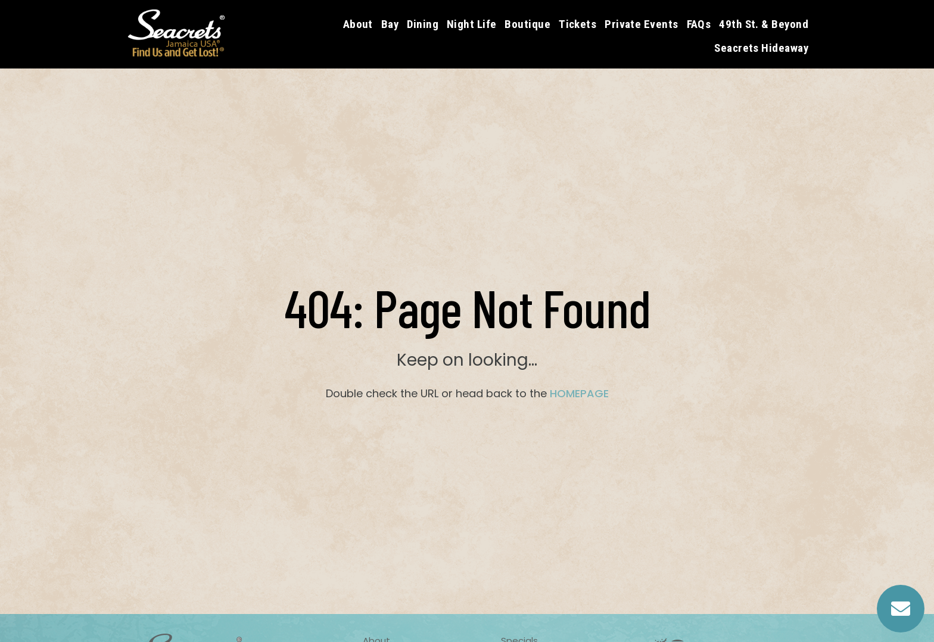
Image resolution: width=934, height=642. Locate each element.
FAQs (699, 24)
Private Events (641, 24)
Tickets (577, 24)
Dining (422, 24)
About (358, 24)
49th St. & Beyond (763, 24)
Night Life (472, 24)
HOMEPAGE (579, 393)
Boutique (527, 24)
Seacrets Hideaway (761, 48)
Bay (389, 24)
